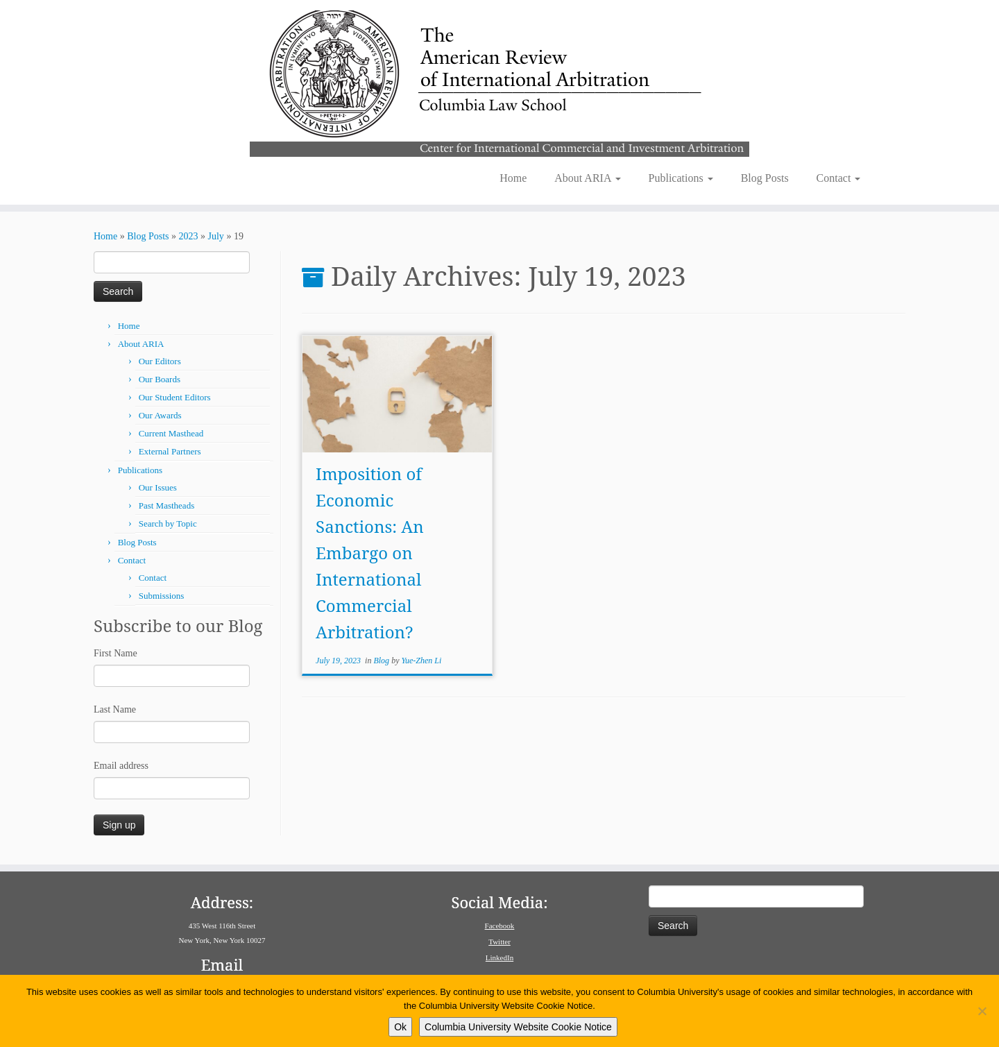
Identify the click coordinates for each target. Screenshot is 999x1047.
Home (513, 178)
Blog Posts (765, 178)
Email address (121, 765)
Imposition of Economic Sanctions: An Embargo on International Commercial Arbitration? (370, 552)
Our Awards (160, 415)
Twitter (499, 941)
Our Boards (159, 379)
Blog (382, 660)
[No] (982, 1011)
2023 (188, 236)
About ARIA (587, 178)
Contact (839, 178)
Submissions (162, 595)
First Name (115, 653)
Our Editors (160, 361)
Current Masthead (171, 433)
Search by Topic (168, 523)
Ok (400, 1026)
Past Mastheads (167, 505)
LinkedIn (499, 957)
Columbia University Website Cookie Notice (518, 1026)
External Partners (170, 451)
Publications (681, 178)
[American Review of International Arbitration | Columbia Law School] (499, 82)
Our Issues (158, 487)
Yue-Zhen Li (421, 660)
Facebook (500, 925)
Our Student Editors (175, 397)
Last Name (115, 709)
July (216, 236)
